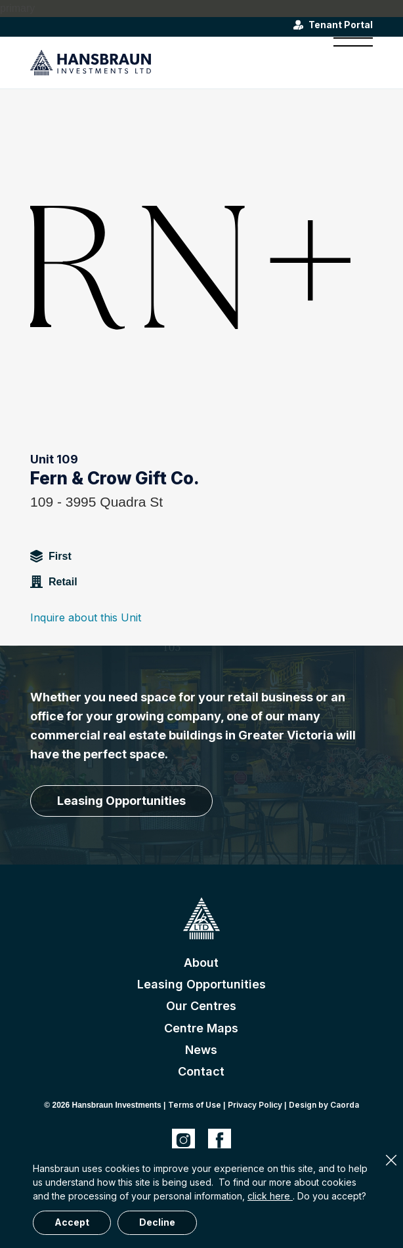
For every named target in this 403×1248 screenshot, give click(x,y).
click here (270, 1195)
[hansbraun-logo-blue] (167, 62)
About (201, 962)
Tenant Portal (340, 24)
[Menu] (346, 62)
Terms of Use (194, 1105)
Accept (71, 1222)
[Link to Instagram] (183, 1140)
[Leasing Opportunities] (121, 801)
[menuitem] (346, 62)
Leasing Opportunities (201, 984)
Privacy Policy (255, 1105)
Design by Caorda (324, 1105)
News (201, 1050)
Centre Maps (201, 1028)
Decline (157, 1222)
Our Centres (201, 1006)
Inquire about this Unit (85, 617)
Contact (201, 1071)
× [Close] (391, 1160)
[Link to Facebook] (219, 1140)
